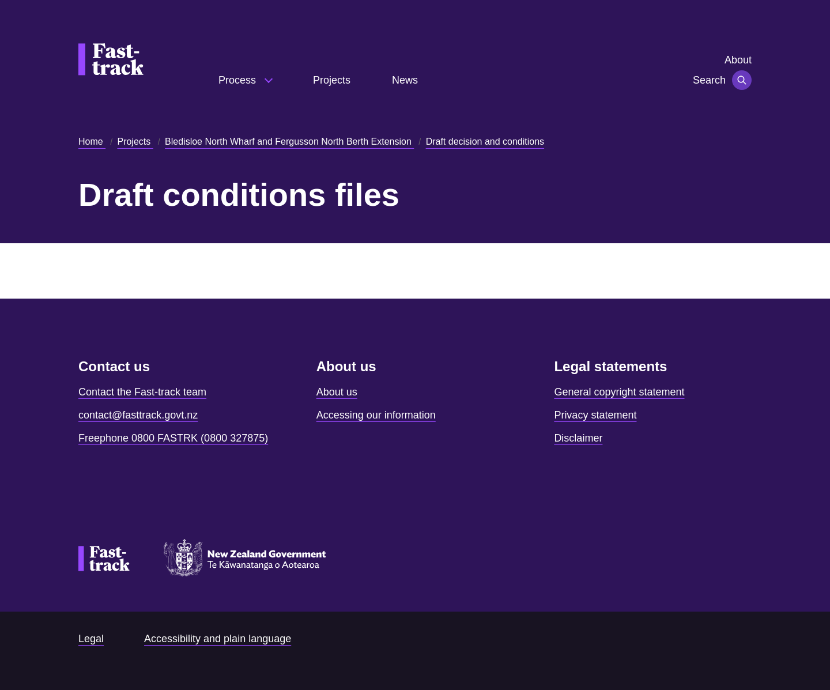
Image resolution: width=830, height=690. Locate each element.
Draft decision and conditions (485, 141)
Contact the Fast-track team (142, 392)
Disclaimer (578, 438)
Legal (91, 638)
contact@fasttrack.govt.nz (138, 415)
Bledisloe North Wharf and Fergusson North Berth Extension (289, 141)
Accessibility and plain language (217, 638)
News (405, 80)
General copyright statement (619, 392)
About (738, 60)
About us (336, 392)
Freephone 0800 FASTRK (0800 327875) (173, 438)
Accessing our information (376, 415)
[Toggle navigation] (742, 80)
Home (91, 141)
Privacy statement (595, 415)
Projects (331, 80)
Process (238, 80)
